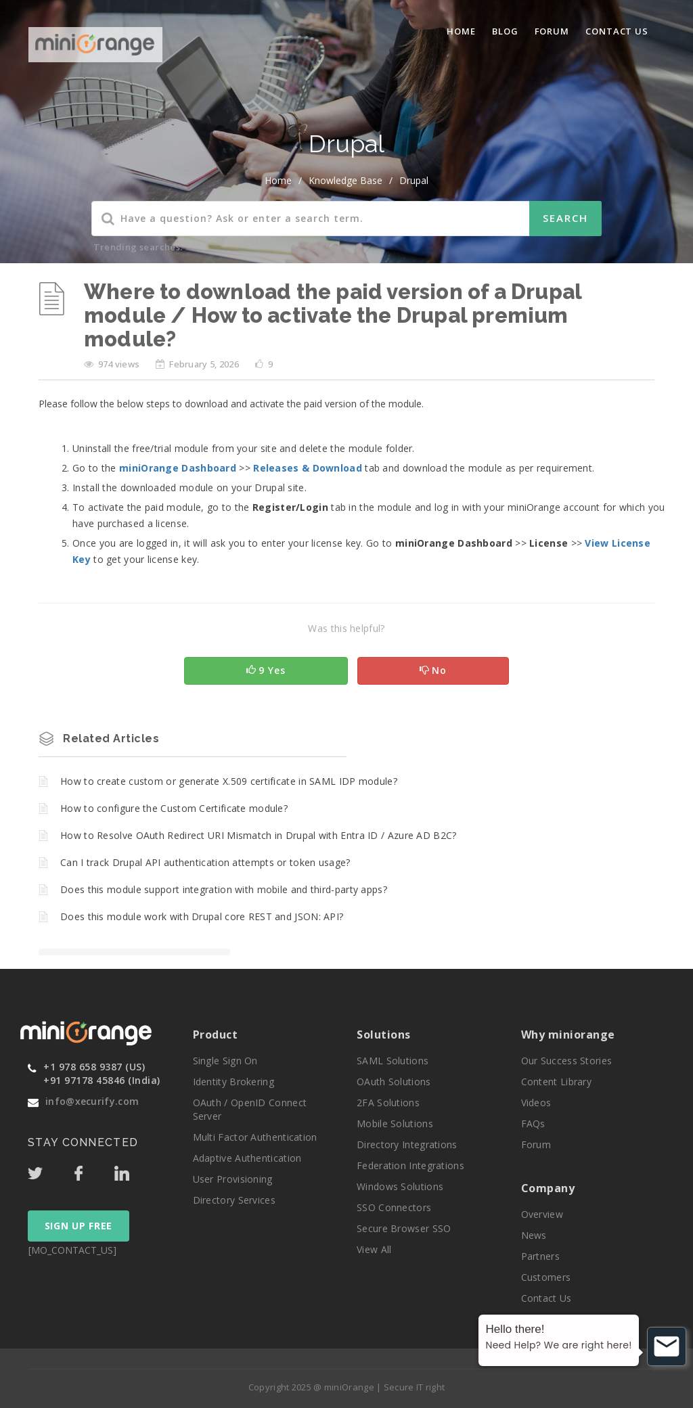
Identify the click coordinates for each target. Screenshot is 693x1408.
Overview (542, 1214)
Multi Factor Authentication (255, 1137)
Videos (536, 1102)
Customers (546, 1277)
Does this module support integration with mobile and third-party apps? (223, 889)
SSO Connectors (394, 1207)
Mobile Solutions (395, 1123)
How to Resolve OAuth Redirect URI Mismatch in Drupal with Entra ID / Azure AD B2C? (258, 835)
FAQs (533, 1123)
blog (505, 31)
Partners (540, 1256)
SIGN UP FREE (78, 1225)
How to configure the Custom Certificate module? (174, 808)
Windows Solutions (400, 1186)
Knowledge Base (345, 180)
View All (374, 1249)
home (278, 180)
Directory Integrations (407, 1144)
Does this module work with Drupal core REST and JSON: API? (201, 916)
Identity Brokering (233, 1081)
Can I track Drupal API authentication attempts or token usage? (205, 862)
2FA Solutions (388, 1102)
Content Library (556, 1081)
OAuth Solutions (394, 1081)
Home (461, 31)
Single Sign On (225, 1060)
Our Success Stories (566, 1060)
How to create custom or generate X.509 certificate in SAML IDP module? (228, 781)
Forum (552, 31)
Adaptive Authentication (247, 1158)
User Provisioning (233, 1179)
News (534, 1235)
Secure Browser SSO (404, 1228)
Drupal (413, 180)
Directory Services (234, 1200)
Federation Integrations (410, 1165)
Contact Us (616, 31)
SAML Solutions (392, 1060)
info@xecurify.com (92, 1101)
